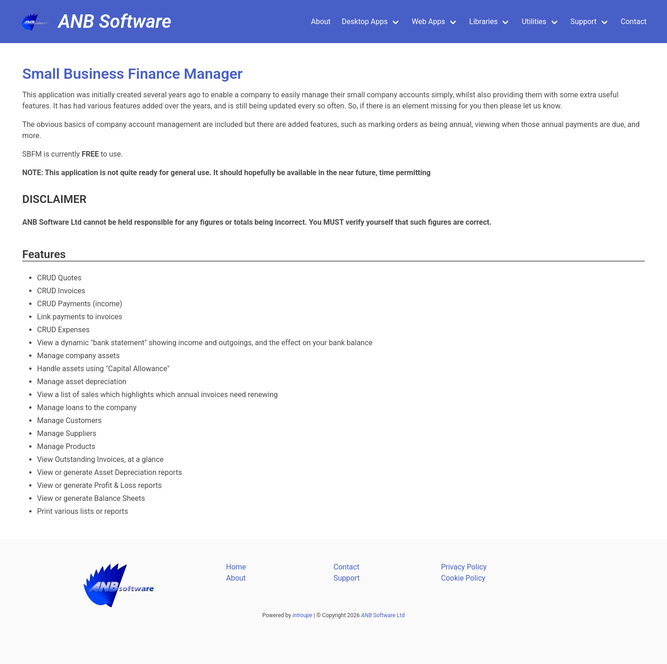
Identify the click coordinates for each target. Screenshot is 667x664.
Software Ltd (383, 615)
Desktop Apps (365, 21)
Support (584, 21)
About (321, 21)
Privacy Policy (464, 567)
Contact (634, 21)
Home (236, 567)
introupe (302, 615)
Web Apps (428, 21)
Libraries (483, 21)
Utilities (534, 21)
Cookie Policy (463, 578)
